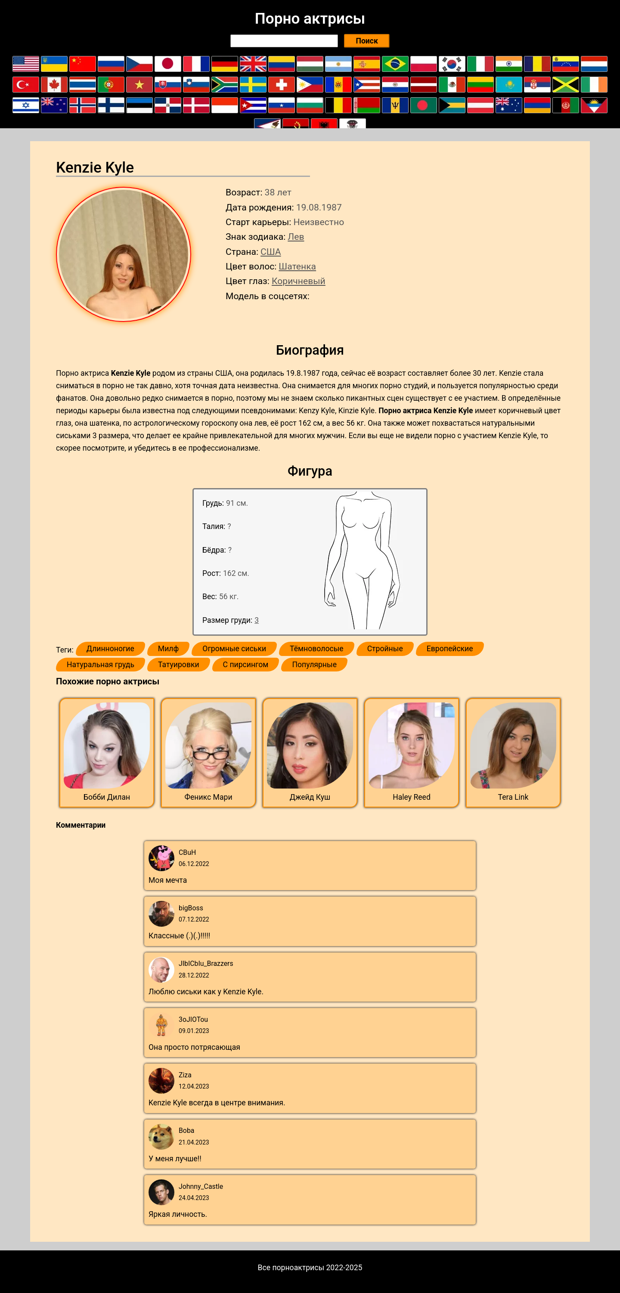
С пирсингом (246, 664)
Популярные (314, 664)
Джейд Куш (310, 797)
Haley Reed (412, 797)
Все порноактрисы (291, 1267)
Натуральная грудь (100, 664)
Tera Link (513, 797)
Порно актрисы (310, 18)
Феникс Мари (208, 797)
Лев (296, 236)
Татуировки (178, 664)
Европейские (450, 648)
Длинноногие (110, 648)
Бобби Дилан (107, 797)
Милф (168, 648)
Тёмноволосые (317, 648)
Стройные (385, 648)
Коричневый (299, 280)
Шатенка (297, 266)
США (270, 251)
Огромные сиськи (234, 648)
